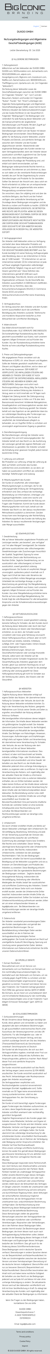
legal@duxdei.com (10, 906)
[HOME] (25, 17)
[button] (44, 26)
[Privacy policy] (25, 1337)
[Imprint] (25, 1346)
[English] (36, 26)
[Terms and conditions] (25, 1332)
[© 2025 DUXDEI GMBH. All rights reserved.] (25, 1351)
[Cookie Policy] (25, 1341)
